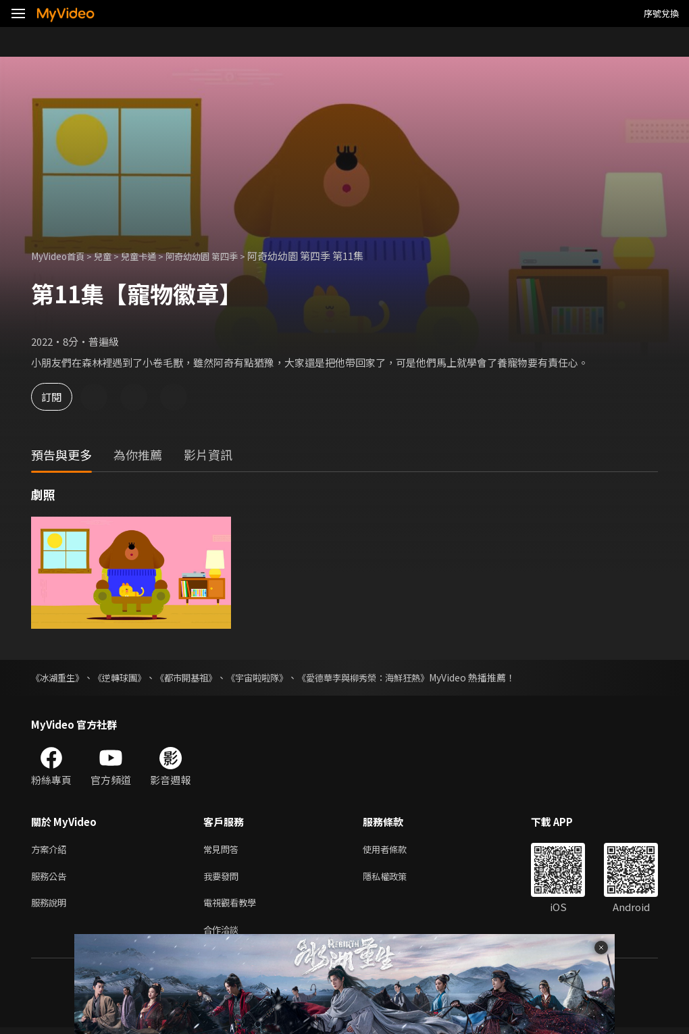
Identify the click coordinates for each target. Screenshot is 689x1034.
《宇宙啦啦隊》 (272, 677)
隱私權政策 (396, 878)
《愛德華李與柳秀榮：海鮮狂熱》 (386, 677)
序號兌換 (661, 13)
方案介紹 (51, 850)
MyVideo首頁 (62, 256)
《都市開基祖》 (196, 677)
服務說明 (51, 907)
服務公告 (51, 878)
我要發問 (223, 878)
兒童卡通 (152, 256)
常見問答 (223, 850)
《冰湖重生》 (59, 677)
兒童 (112, 256)
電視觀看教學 (233, 907)
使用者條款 (396, 850)
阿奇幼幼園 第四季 (223, 256)
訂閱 (58, 397)
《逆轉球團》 (125, 677)
